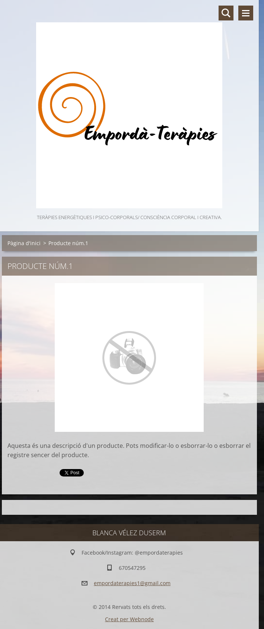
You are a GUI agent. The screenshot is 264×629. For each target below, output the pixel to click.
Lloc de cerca (226, 13)
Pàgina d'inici (24, 243)
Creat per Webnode (129, 619)
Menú (245, 13)
